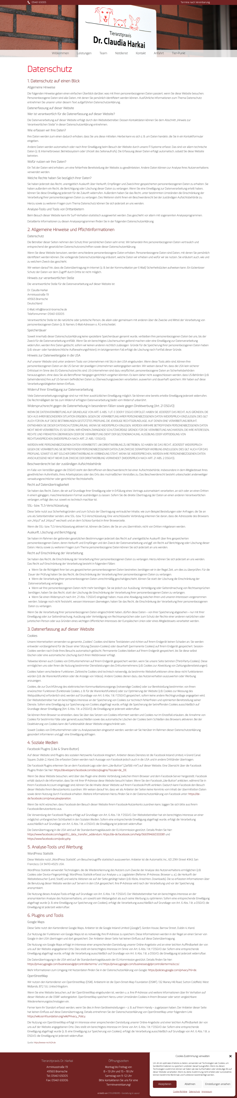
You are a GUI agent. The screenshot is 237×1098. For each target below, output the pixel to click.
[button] (230, 1056)
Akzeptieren (164, 1084)
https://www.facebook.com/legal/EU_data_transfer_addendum (64, 834)
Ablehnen (190, 1084)
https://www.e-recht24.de (45, 1042)
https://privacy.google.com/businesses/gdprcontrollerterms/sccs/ (141, 964)
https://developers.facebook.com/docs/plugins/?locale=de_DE (90, 770)
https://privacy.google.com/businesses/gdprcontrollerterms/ (62, 964)
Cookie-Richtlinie (180, 1091)
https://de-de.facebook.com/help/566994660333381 (134, 834)
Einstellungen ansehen (217, 1084)
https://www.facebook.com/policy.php (49, 839)
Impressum (207, 1091)
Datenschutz (194, 1091)
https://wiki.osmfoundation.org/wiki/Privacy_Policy (56, 1016)
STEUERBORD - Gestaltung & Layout (123, 1093)
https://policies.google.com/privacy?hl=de (172, 970)
